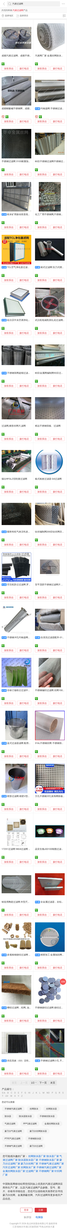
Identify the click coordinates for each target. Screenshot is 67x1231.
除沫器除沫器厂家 (28, 1159)
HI (29, 1093)
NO (48, 1093)
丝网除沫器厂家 (37, 1156)
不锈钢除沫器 (34, 1138)
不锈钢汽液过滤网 (13, 1109)
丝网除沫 (34, 1109)
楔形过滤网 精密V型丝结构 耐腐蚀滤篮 (27, 796)
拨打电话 (24, 68)
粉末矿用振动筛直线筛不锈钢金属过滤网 (28, 214)
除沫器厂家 (52, 1156)
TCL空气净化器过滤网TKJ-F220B (24, 267)
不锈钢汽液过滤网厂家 (48, 1167)
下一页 (43, 1082)
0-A (3, 1093)
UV (6, 1096)
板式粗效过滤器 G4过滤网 (48, 479)
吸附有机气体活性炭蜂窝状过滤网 (24, 531)
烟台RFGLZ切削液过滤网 (14, 479)
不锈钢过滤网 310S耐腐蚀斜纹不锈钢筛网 (23, 161)
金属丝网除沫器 (51, 1123)
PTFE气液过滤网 (12, 1138)
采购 (63, 982)
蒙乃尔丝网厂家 (29, 1163)
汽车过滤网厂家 (11, 1167)
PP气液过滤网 (30, 1123)
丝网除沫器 (51, 1109)
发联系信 (8, 68)
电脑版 (39, 1217)
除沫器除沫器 (25, 1116)
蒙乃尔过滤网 (36, 1146)
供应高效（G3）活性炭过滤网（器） (26, 1060)
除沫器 (8, 1116)
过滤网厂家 (32, 1171)
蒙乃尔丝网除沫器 (38, 1131)
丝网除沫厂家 (28, 1167)
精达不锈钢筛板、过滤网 (48, 425)
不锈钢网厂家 (46, 1171)
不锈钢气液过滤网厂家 (51, 1163)
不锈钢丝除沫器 (47, 1116)
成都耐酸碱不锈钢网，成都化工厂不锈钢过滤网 (26, 108)
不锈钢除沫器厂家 (49, 1159)
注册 (40, 1210)
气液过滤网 (10, 1123)
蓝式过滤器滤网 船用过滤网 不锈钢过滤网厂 (29, 743)
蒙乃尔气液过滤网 (13, 1131)
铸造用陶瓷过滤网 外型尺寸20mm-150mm (23, 902)
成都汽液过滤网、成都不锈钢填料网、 (21, 55)
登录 (26, 1210)
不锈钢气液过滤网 (13, 1146)
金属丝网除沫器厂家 (14, 1171)
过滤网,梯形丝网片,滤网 (14, 425)
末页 (52, 1082)
